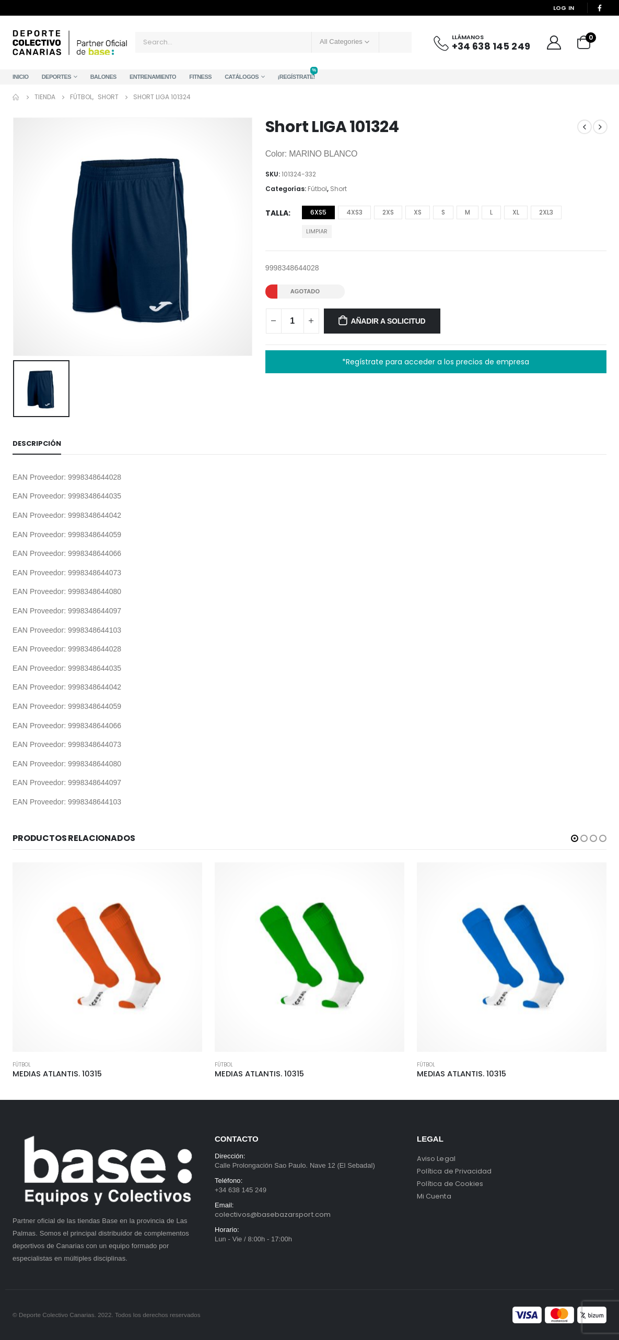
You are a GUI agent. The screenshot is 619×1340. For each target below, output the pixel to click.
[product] (107, 957)
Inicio (21, 77)
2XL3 (546, 212)
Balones (103, 77)
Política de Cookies (450, 1184)
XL (515, 212)
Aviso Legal (436, 1159)
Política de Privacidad (454, 1171)
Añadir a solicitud (388, 321)
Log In (564, 8)
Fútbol (317, 188)
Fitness (200, 77)
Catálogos (242, 77)
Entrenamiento (153, 77)
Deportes (57, 77)
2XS (388, 212)
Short (338, 188)
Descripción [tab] (37, 443)
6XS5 (318, 212)
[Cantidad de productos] (292, 321)
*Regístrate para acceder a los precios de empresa (435, 362)
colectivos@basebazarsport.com (273, 1214)
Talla (276, 213)
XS (418, 212)
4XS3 (354, 212)
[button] (574, 838)
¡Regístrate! (296, 74)
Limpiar (317, 231)
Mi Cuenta (434, 1196)
